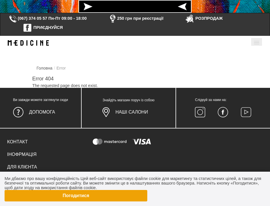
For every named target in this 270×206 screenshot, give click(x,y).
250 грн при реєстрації (136, 18)
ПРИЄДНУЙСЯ (43, 27)
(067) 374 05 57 (28, 18)
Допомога (42, 112)
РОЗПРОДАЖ (204, 18)
